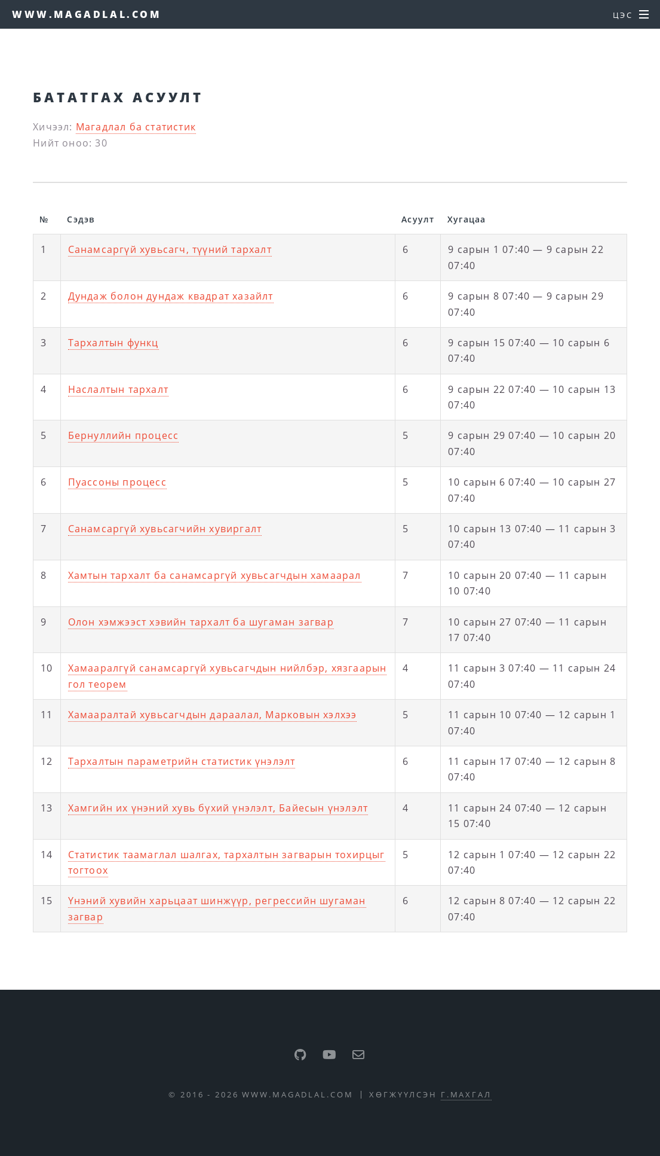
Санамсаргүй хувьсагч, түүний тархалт (170, 249)
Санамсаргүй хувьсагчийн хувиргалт (165, 528)
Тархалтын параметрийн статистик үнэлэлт (182, 761)
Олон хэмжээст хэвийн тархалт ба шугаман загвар (201, 622)
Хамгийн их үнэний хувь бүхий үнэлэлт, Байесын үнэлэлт (218, 808)
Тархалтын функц (113, 342)
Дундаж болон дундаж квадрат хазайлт (171, 296)
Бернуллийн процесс (123, 435)
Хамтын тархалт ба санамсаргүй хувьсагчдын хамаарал (214, 575)
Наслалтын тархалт (118, 389)
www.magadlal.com (86, 14)
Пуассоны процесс (117, 482)
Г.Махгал (466, 1094)
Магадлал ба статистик (136, 126)
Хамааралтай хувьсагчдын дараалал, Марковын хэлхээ (212, 714)
